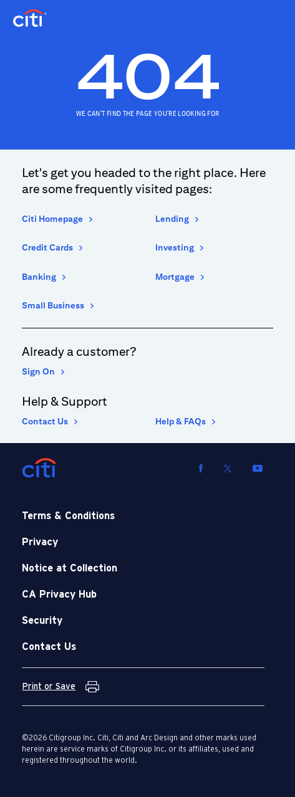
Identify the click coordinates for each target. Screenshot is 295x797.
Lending (172, 219)
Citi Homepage (52, 219)
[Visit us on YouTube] (257, 468)
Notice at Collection (69, 568)
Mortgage (175, 277)
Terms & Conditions (68, 516)
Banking (39, 277)
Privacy (40, 542)
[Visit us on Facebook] (201, 468)
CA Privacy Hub (59, 594)
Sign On (38, 371)
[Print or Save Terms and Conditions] (60, 686)
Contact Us (45, 421)
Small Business (53, 305)
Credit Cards (47, 247)
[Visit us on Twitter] (228, 468)
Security (42, 621)
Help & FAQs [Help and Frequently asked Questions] (180, 421)
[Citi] (39, 468)
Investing (174, 247)
